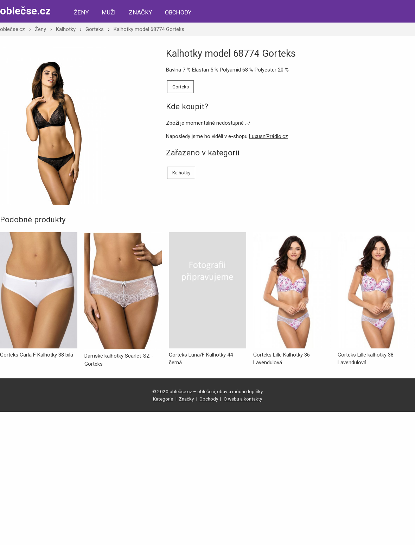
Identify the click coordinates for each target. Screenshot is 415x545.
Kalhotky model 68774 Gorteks (149, 29)
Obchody (178, 12)
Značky (140, 12)
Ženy (81, 12)
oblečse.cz (25, 11)
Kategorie (163, 399)
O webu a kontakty (243, 399)
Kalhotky (66, 29)
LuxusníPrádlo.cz (268, 136)
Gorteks (94, 29)
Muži (109, 12)
